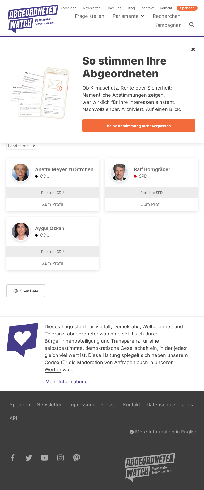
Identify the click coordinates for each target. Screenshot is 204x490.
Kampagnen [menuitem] (168, 25)
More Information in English (164, 431)
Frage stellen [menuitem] (89, 16)
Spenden (187, 8)
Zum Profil (52, 204)
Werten (53, 369)
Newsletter (91, 8)
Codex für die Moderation (74, 362)
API (13, 418)
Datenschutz (161, 404)
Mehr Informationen (68, 381)
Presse (108, 404)
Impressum (81, 404)
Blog (131, 8)
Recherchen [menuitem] (167, 16)
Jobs (187, 404)
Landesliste (18, 145)
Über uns (113, 8)
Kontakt (147, 8)
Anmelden (68, 8)
